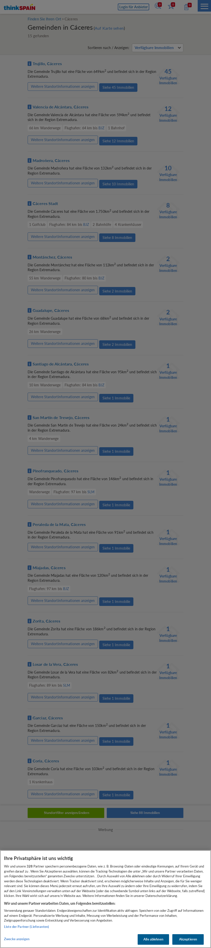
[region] (105, 899)
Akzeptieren (188, 939)
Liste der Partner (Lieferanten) (26, 927)
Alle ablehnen (153, 939)
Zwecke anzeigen (16, 939)
